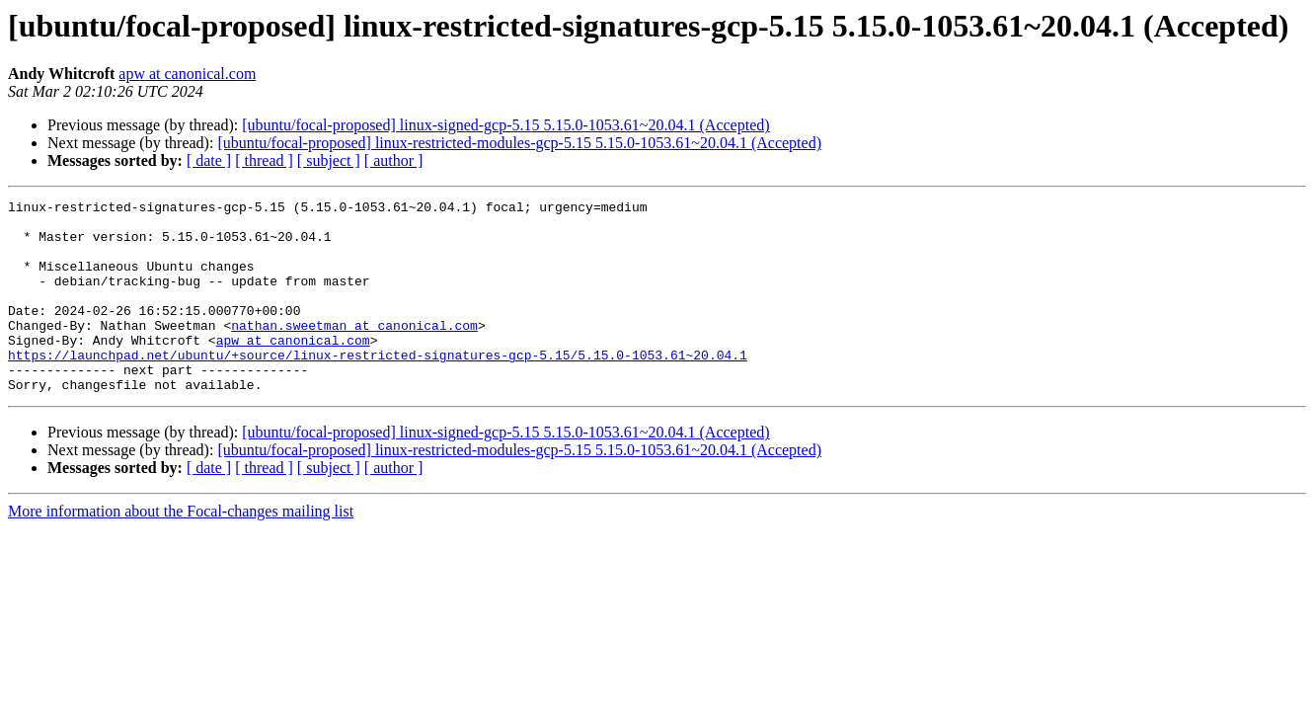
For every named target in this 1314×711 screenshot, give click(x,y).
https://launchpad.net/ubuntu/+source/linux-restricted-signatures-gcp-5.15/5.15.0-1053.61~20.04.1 (377, 387)
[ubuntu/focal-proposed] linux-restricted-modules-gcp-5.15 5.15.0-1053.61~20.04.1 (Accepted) (519, 142)
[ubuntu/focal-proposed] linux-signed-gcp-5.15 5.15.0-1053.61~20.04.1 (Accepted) (505, 125)
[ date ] (209, 160)
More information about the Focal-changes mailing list (180, 549)
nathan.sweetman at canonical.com (354, 351)
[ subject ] (328, 160)
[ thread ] (264, 160)
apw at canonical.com (187, 73)
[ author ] (394, 160)
